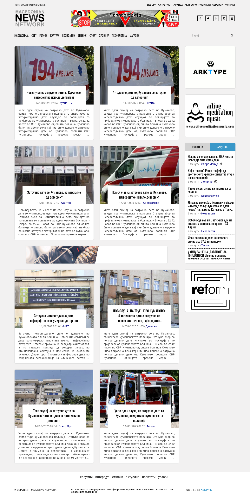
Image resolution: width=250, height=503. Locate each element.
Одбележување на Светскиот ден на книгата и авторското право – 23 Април (210, 223)
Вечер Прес (66, 426)
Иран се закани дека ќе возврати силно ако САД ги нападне (208, 239)
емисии (117, 477)
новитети (148, 477)
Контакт (230, 4)
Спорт (93, 35)
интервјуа (102, 477)
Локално (207, 181)
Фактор (66, 202)
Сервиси (217, 4)
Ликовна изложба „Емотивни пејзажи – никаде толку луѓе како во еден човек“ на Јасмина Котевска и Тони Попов (211, 207)
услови (163, 477)
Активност (165, 4)
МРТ (66, 326)
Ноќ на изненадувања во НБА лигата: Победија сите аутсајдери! (210, 158)
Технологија (120, 35)
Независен (208, 213)
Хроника (105, 35)
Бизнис (82, 35)
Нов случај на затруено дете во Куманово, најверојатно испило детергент (54, 95)
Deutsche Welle (210, 195)
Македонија (21, 35)
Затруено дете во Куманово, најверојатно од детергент (54, 195)
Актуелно (191, 4)
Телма (205, 245)
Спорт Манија (210, 164)
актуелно (132, 477)
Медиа (151, 426)
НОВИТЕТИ (197, 147)
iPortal (151, 103)
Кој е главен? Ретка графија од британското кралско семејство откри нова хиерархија (211, 174)
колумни (86, 477)
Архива (178, 4)
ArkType (206, 489)
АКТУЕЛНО (222, 147)
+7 (70, 103)
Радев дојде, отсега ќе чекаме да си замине (210, 190)
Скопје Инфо (151, 202)
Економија (68, 35)
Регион (43, 35)
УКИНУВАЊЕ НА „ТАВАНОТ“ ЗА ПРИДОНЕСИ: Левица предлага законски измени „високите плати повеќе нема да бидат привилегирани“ (209, 258)
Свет (33, 35)
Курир (63, 103)
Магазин (135, 35)
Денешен (151, 326)
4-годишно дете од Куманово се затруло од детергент (139, 95)
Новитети (205, 4)
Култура (55, 35)
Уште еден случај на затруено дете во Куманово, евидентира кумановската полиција (139, 415)
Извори (151, 4)
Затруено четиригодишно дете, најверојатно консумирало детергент (54, 318)
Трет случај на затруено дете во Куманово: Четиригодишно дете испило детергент (54, 415)
